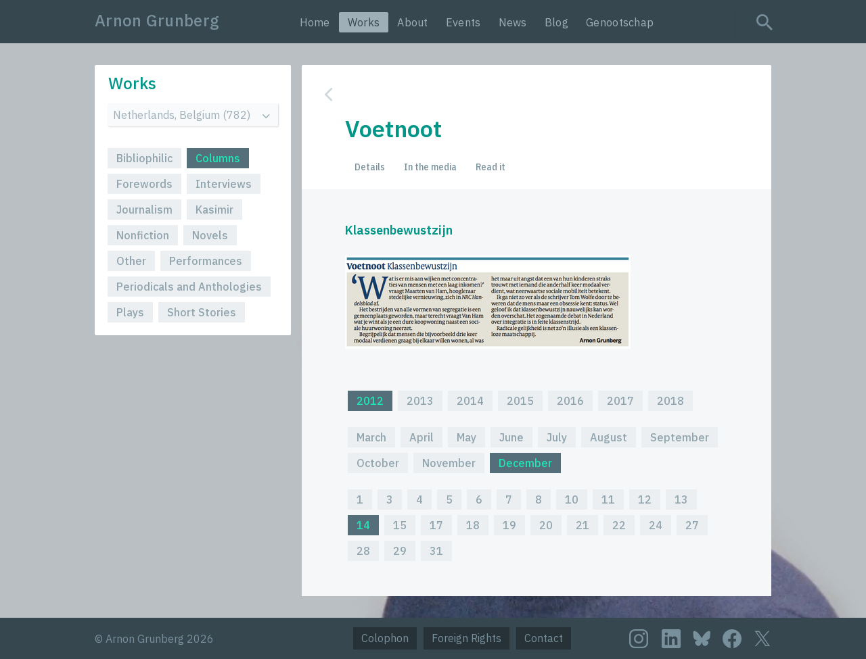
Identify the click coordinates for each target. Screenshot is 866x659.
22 (619, 525)
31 (436, 551)
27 (692, 525)
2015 (520, 401)
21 (582, 525)
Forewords (144, 184)
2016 (570, 401)
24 (655, 525)
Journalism (144, 209)
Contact (543, 638)
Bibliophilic (144, 158)
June (511, 437)
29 (400, 551)
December (525, 463)
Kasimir (214, 209)
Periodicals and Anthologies (189, 286)
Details (370, 167)
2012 (370, 401)
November (449, 463)
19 (509, 525)
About (412, 22)
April (421, 437)
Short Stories (201, 312)
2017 (620, 401)
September (679, 437)
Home (315, 22)
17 (436, 525)
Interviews (224, 184)
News (513, 22)
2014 (470, 401)
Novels (210, 235)
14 (363, 525)
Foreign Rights (466, 638)
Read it (490, 167)
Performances (205, 261)
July (557, 437)
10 (571, 499)
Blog (556, 22)
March (371, 437)
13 (681, 499)
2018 (670, 401)
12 (645, 499)
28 (363, 551)
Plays (130, 312)
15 (400, 525)
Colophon (385, 638)
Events (463, 22)
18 (473, 525)
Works (364, 22)
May (466, 437)
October (378, 463)
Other (131, 261)
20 (546, 525)
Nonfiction (142, 235)
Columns (218, 158)
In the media (430, 167)
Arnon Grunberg (157, 20)
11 (608, 499)
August (608, 437)
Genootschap (620, 22)
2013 (420, 401)
